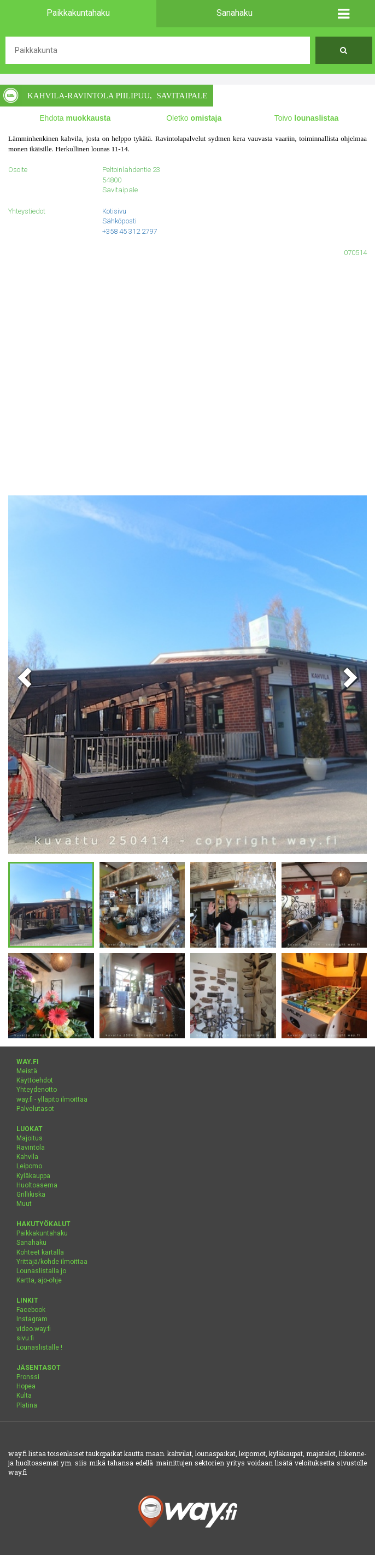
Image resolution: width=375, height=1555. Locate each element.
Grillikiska (30, 1194)
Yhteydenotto (36, 1089)
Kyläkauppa (33, 1176)
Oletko (193, 118)
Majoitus (29, 1138)
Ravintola (30, 1147)
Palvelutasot (35, 1109)
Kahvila (27, 1157)
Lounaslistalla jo (41, 1271)
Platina (26, 1405)
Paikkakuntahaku (42, 1233)
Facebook (30, 1310)
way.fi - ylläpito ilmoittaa (51, 1099)
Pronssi (27, 1377)
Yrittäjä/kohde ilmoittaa (51, 1262)
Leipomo (29, 1166)
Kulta (24, 1395)
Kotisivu (114, 211)
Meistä (26, 1071)
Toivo (306, 118)
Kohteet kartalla (40, 1252)
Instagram (32, 1319)
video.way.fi (33, 1329)
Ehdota (74, 118)
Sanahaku (31, 1242)
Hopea (26, 1386)
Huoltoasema (36, 1185)
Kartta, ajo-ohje (39, 1280)
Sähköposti (119, 221)
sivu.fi (25, 1338)
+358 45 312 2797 (129, 231)
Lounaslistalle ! (39, 1347)
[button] (344, 13)
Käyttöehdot (34, 1080)
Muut (24, 1204)
